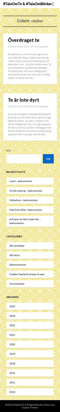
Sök (8, 150)
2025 (12, 306)
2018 (12, 363)
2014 (12, 392)
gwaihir (45, 46)
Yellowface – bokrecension (23, 200)
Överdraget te (23, 40)
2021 (12, 334)
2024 (12, 315)
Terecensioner (17, 283)
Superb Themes (30, 407)
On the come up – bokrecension (25, 190)
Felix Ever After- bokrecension (25, 209)
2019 (12, 353)
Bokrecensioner (17, 264)
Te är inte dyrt (23, 100)
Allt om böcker (17, 245)
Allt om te (14, 255)
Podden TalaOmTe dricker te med (26, 274)
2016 (12, 372)
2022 (12, 325)
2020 (12, 344)
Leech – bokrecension (20, 181)
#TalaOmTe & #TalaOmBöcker (27, 4)
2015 (12, 382)
